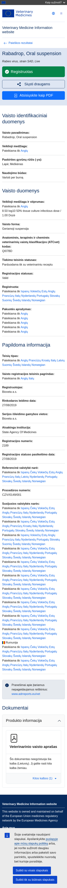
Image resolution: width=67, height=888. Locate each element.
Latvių (61, 360)
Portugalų (43, 295)
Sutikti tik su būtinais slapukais (35, 879)
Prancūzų (8, 295)
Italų (17, 295)
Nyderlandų (28, 295)
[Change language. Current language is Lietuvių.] (53, 13)
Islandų (26, 300)
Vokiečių (35, 291)
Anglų (24, 150)
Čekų (33, 472)
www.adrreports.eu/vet (26, 693)
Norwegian (38, 300)
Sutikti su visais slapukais (32, 870)
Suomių (7, 300)
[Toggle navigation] (61, 13)
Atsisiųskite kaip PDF (33, 95)
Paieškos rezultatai (18, 42)
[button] (33, 84)
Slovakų (55, 295)
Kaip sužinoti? (55, 2)
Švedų (17, 300)
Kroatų (46, 360)
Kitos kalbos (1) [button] (45, 778)
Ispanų (25, 291)
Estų (44, 291)
